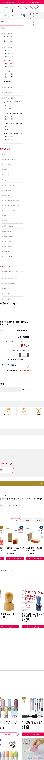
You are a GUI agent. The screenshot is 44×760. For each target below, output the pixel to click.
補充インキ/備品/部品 (10, 256)
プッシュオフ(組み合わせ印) (13, 113)
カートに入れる (15, 558)
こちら (26, 341)
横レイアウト (8, 41)
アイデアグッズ (8, 241)
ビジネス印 (6, 164)
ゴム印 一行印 (7, 33)
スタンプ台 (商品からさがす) (12, 200)
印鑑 (4, 216)
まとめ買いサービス (9, 294)
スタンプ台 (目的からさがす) (12, 205)
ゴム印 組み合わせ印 (9, 98)
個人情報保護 (7, 190)
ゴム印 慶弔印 (7, 88)
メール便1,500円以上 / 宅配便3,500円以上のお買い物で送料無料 (22, 2)
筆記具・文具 (7, 236)
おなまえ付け (7, 180)
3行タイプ (7, 61)
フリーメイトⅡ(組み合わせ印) (13, 134)
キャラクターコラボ (9, 246)
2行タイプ (7, 50)
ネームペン (6, 175)
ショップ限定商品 (8, 283)
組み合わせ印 (8, 81)
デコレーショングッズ (10, 210)
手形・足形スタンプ (9, 185)
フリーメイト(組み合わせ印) (13, 123)
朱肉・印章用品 (8, 226)
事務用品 (6, 251)
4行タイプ (7, 71)
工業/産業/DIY (7, 231)
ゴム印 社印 (7, 93)
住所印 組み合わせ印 (9, 159)
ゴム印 (2, 28)
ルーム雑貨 (6, 299)
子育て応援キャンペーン (11, 278)
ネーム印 (6, 154)
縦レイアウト (8, 36)
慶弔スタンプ (7, 195)
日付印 (5, 169)
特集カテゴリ (5, 266)
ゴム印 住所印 (7, 47)
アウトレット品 (8, 289)
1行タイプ (8, 106)
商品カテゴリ (5, 149)
